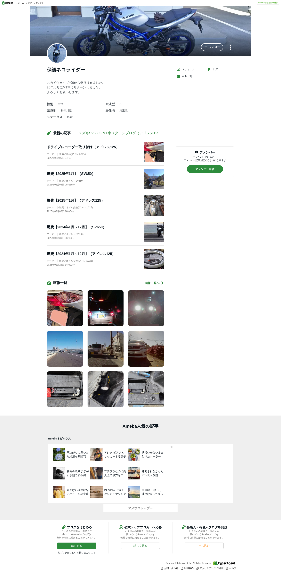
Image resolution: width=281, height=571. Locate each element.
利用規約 (187, 568)
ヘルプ (231, 568)
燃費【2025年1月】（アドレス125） (76, 200)
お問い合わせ (169, 568)
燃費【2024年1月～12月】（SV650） (76, 227)
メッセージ (185, 69)
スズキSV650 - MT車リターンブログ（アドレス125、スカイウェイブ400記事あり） (144, 133)
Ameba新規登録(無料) (267, 2)
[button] (212, 47)
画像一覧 (184, 76)
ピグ (212, 69)
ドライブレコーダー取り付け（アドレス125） (83, 147)
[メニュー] (230, 47)
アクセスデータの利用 (210, 568)
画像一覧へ (154, 283)
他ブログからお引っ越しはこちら (75, 552)
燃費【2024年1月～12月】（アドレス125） (81, 254)
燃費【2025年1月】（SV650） (71, 174)
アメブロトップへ (140, 508)
